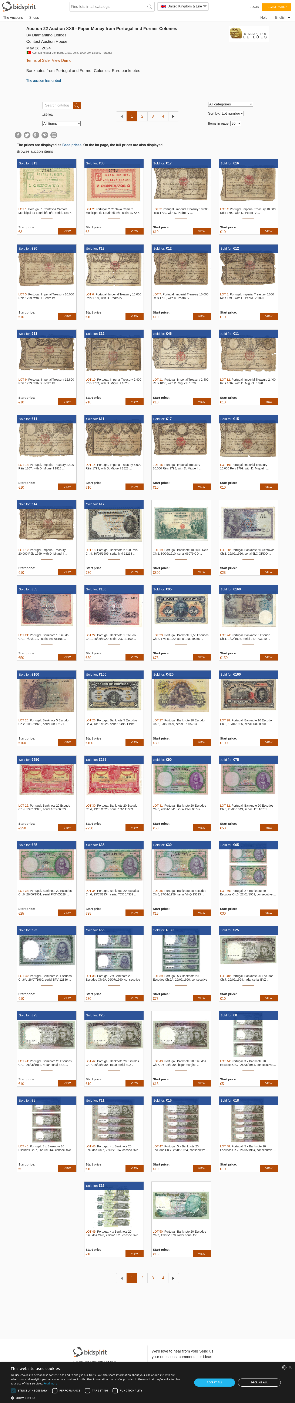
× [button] (290, 1367)
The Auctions (13, 17)
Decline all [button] (259, 1382)
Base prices (71, 145)
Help (263, 17)
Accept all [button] (214, 1382)
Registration (276, 7)
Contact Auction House (46, 41)
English (282, 17)
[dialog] (147, 1382)
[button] (99, 1398)
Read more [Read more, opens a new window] (50, 1383)
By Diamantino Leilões (46, 35)
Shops (34, 17)
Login (254, 7)
